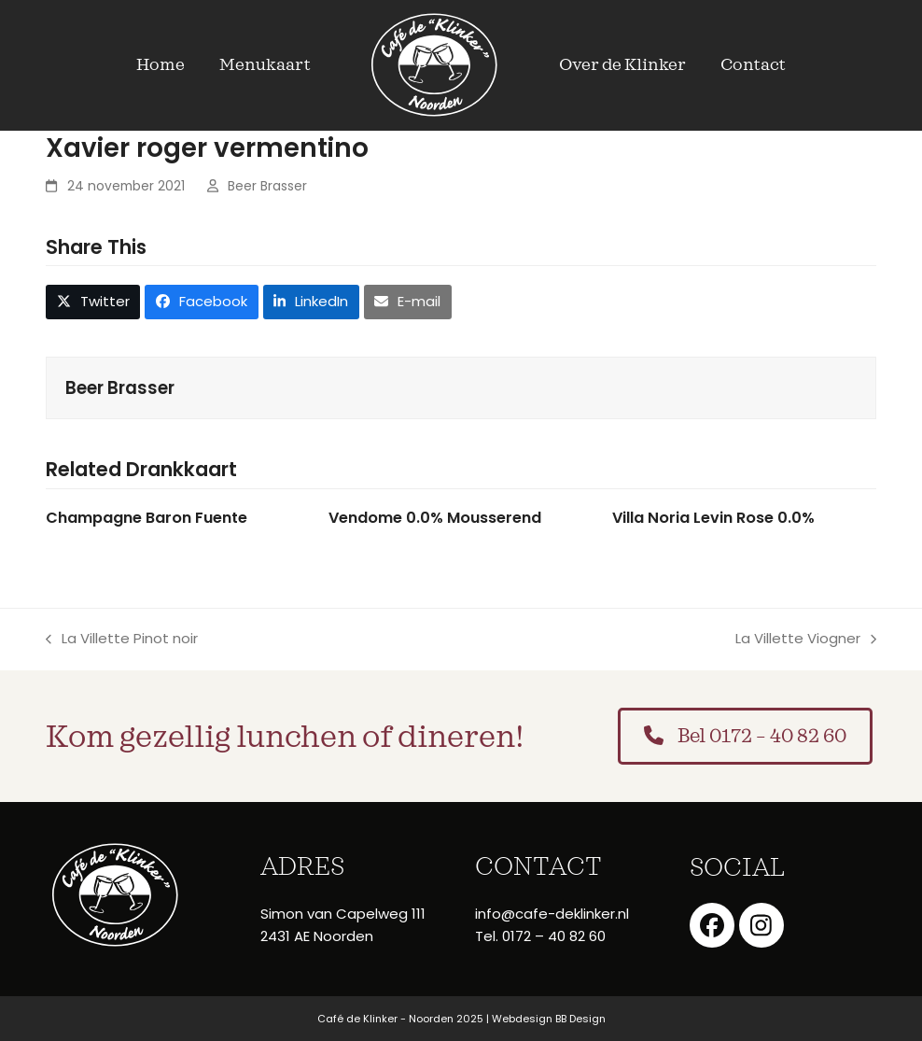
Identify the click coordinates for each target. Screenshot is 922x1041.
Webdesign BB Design (549, 1018)
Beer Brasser (267, 185)
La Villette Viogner (805, 639)
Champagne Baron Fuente (146, 517)
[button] (93, 301)
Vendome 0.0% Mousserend (434, 517)
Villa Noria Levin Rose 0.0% (713, 517)
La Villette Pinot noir (122, 639)
